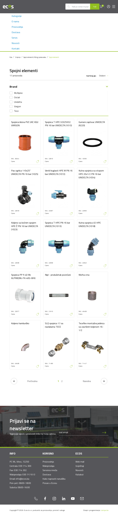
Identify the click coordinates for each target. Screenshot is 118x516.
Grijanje (17, 57)
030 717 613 (28, 474)
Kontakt (16, 48)
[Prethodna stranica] (24, 381)
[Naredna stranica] (95, 381)
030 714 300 (24, 466)
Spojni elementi (54, 57)
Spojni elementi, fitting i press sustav (34, 57)
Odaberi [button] (103, 76)
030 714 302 (20, 470)
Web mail (79, 461)
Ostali (17, 97)
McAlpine (18, 92)
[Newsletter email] (79, 432)
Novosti (15, 43)
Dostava (16, 32)
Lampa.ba (104, 510)
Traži (94, 6)
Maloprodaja (48, 466)
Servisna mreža (50, 470)
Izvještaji (79, 466)
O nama (15, 21)
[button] (101, 6)
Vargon (17, 106)
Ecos (11, 57)
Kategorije (17, 16)
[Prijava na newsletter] (104, 432)
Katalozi (79, 474)
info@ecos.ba (22, 478)
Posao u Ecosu (50, 483)
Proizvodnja (17, 27)
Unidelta (18, 101)
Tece (16, 110)
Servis (14, 37)
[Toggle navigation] (113, 7)
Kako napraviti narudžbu (54, 478)
